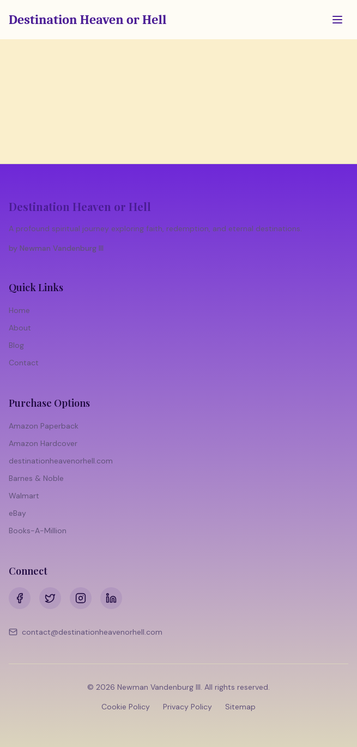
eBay (17, 513)
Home (19, 310)
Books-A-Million (37, 530)
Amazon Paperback (43, 426)
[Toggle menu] (337, 20)
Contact (24, 363)
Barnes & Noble (36, 478)
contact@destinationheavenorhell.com (85, 632)
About (20, 328)
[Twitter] (50, 598)
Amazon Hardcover (43, 443)
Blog (16, 345)
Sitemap (240, 707)
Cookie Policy (125, 707)
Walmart (24, 496)
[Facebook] (20, 598)
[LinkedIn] (111, 598)
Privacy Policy (187, 707)
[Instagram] (81, 598)
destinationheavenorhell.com (61, 461)
